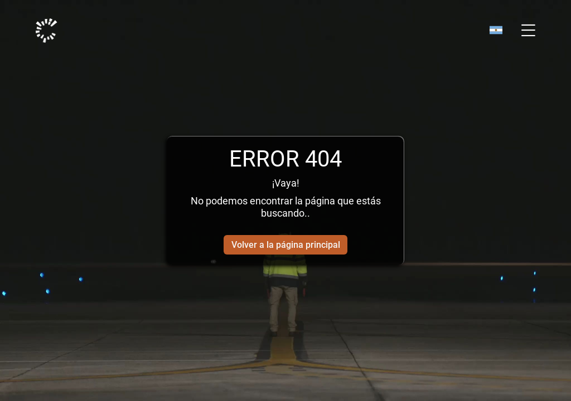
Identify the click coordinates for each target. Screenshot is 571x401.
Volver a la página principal (285, 244)
